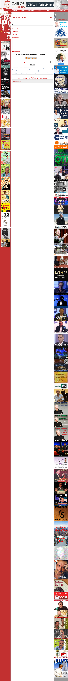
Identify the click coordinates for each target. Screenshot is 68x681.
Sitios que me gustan (61, 19)
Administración (61, 12)
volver (51, 17)
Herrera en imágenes (61, 17)
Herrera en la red (60, 15)
